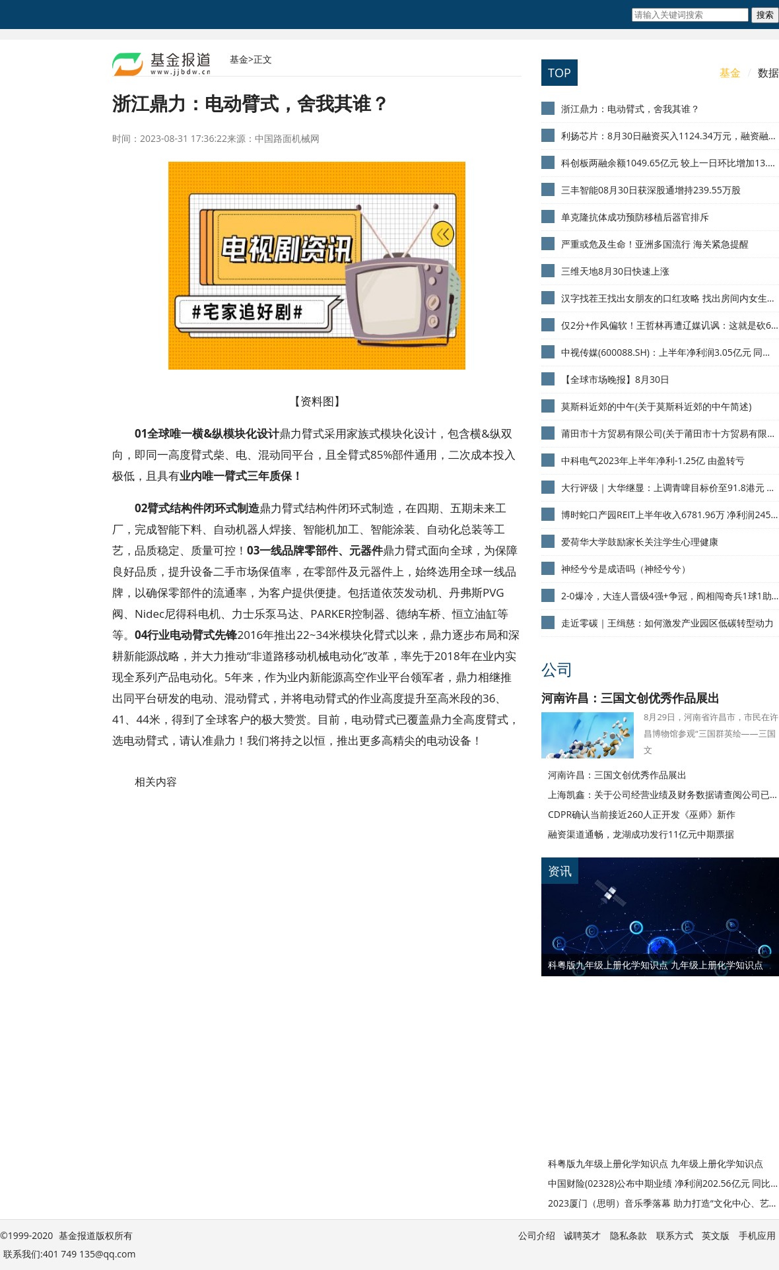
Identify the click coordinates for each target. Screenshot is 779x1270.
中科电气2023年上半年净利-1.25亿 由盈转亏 (653, 460)
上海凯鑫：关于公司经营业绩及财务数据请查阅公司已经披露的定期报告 (663, 794)
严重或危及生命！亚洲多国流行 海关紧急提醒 (655, 244)
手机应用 (757, 1235)
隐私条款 (628, 1235)
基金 (239, 59)
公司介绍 (536, 1235)
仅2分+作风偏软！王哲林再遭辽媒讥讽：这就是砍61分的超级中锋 (670, 325)
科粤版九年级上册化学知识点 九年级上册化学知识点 (655, 964)
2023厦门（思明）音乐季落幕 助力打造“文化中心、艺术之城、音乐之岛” (663, 1203)
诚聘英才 (582, 1235)
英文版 (715, 1235)
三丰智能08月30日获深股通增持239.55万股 (651, 190)
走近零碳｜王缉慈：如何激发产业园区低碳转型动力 (667, 623)
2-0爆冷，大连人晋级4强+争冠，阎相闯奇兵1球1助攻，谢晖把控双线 (670, 595)
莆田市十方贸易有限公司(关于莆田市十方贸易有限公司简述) (670, 433)
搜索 (765, 15)
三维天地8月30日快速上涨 (615, 271)
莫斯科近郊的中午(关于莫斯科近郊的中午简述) (656, 406)
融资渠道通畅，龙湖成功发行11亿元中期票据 (641, 834)
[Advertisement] (623, 1058)
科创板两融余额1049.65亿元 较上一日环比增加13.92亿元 (670, 162)
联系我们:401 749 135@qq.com (69, 1254)
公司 (557, 669)
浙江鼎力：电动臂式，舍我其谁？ (630, 108)
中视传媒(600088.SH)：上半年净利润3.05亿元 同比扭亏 (670, 352)
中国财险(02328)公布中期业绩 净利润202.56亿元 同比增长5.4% (663, 1183)
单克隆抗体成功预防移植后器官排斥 (635, 217)
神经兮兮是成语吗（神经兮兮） (626, 568)
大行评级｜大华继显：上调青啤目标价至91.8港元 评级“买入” (670, 487)
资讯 (560, 871)
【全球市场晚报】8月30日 (615, 379)
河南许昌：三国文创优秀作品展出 (630, 698)
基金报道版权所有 (96, 1235)
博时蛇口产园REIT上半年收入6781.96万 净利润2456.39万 (670, 514)
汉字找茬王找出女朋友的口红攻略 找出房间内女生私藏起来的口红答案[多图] (670, 298)
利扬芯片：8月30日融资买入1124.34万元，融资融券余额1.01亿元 (670, 135)
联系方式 (674, 1235)
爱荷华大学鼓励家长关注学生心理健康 (639, 541)
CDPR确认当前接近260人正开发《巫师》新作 (641, 814)
